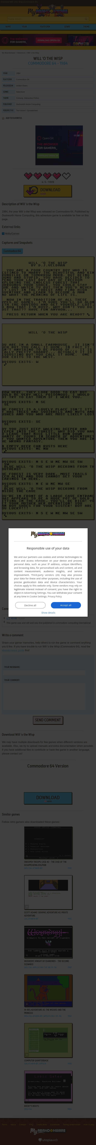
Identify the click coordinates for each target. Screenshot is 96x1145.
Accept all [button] (65, 605)
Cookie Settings (38, 596)
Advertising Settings (35, 592)
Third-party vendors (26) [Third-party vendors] (45, 574)
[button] (48, 612)
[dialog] (48, 572)
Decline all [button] (30, 605)
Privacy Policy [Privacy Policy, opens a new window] (55, 596)
